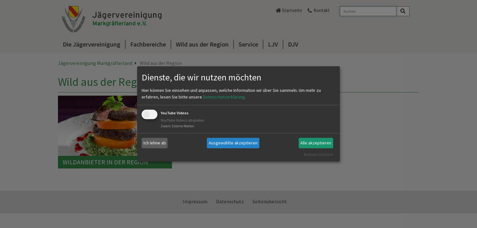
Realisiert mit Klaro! (318, 154)
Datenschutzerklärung (224, 97)
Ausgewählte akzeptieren (233, 143)
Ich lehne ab (154, 143)
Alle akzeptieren (315, 143)
